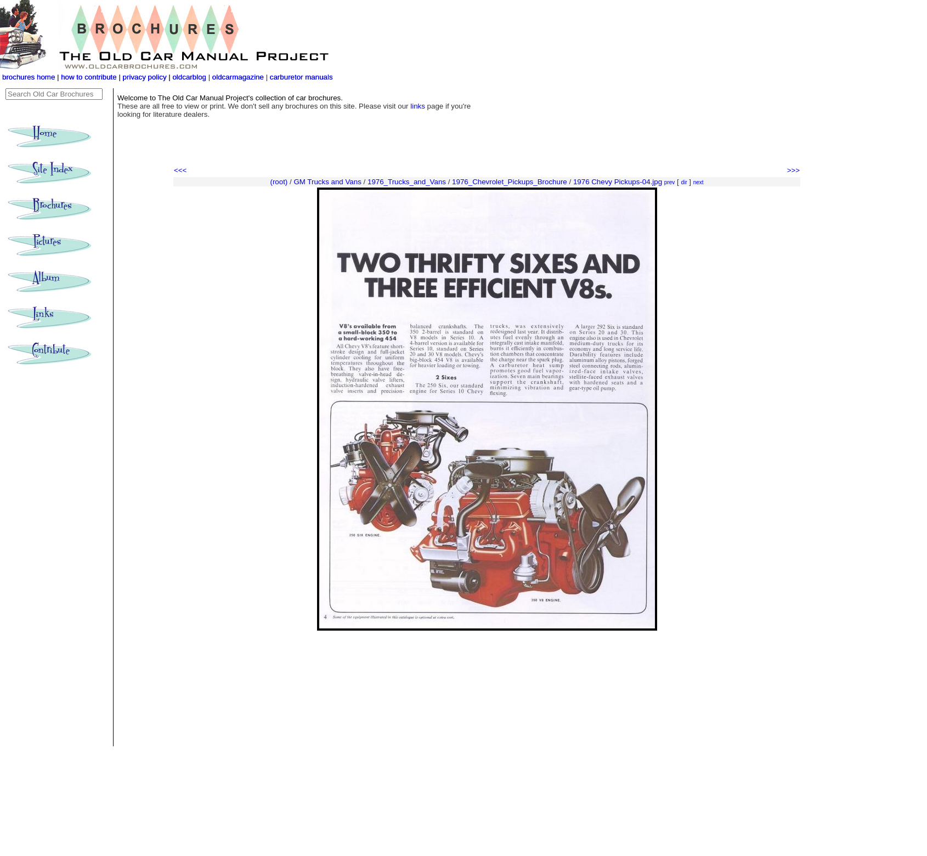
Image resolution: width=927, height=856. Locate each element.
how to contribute (89, 77)
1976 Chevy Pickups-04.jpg (617, 182)
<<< (180, 170)
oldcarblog (189, 77)
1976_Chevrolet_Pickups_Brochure (509, 182)
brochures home (28, 77)
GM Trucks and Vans (327, 182)
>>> (793, 170)
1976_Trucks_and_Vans (407, 182)
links (417, 106)
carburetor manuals (300, 77)
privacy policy (146, 77)
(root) (278, 182)
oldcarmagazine (239, 77)
